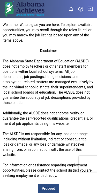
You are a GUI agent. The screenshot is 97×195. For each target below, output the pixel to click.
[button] (81, 9)
